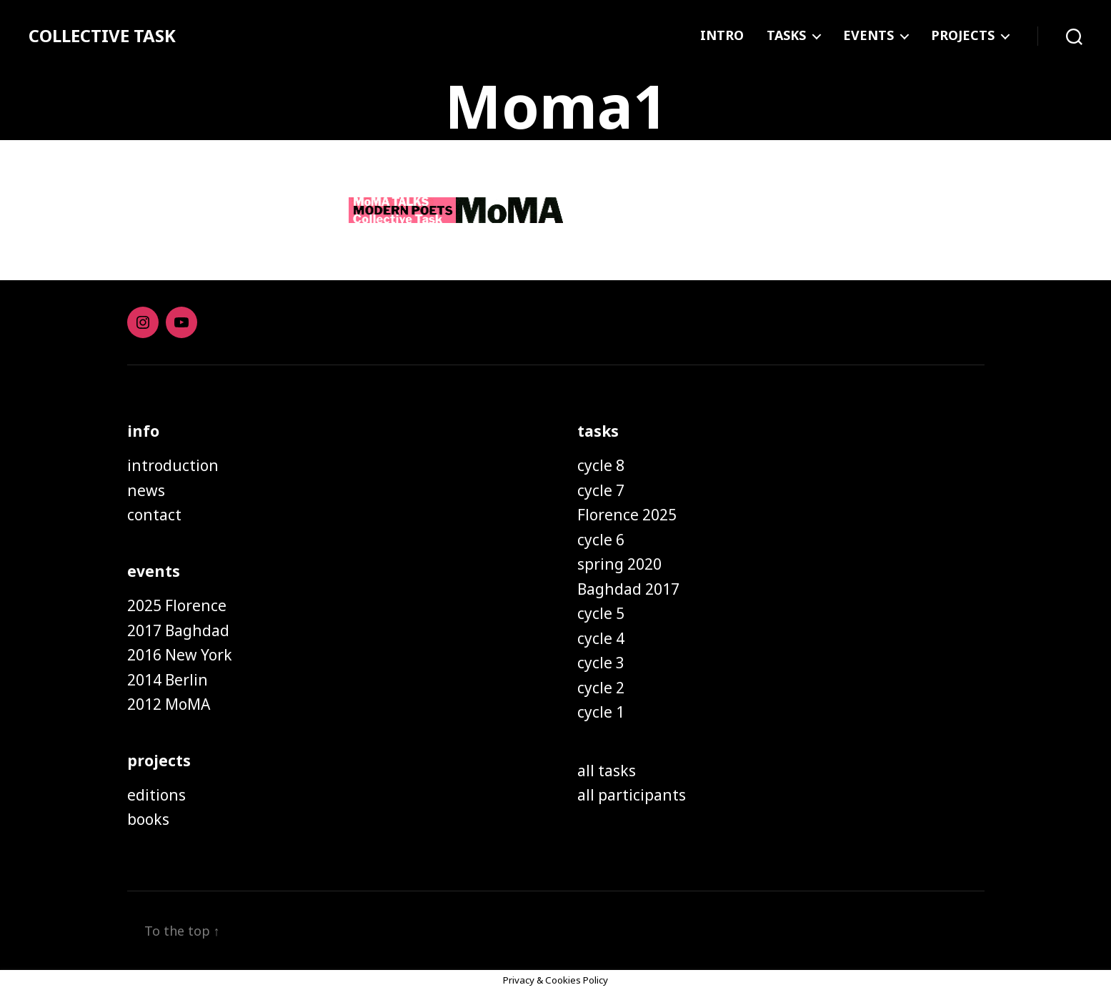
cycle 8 (600, 465)
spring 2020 (619, 564)
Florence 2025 (627, 515)
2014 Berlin (167, 680)
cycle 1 (600, 712)
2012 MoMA (168, 704)
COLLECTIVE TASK (102, 35)
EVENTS (868, 36)
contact (154, 515)
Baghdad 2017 (628, 589)
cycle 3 (600, 663)
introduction (173, 465)
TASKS (786, 36)
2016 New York (179, 655)
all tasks (606, 771)
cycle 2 (600, 688)
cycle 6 (600, 540)
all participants (631, 795)
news (146, 490)
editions (156, 795)
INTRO (722, 36)
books (148, 819)
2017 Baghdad (178, 630)
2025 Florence (176, 605)
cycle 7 (600, 490)
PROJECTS (963, 36)
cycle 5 (600, 613)
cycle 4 (600, 638)
